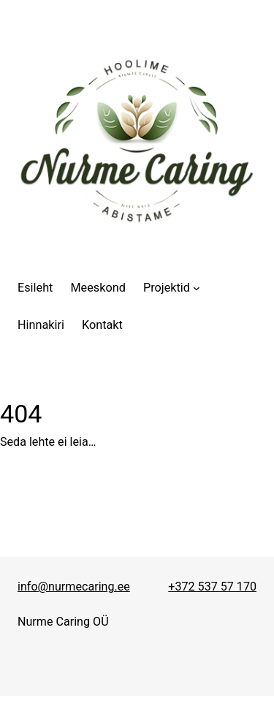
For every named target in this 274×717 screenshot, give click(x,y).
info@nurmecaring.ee (74, 586)
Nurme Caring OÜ (63, 622)
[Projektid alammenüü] (171, 288)
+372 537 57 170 (212, 586)
